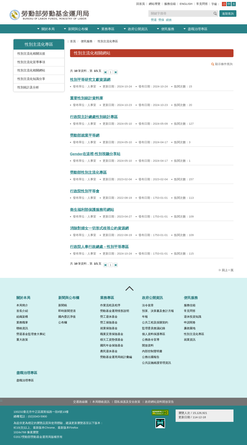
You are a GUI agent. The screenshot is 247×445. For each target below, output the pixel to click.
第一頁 (105, 72)
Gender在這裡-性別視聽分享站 (95, 154)
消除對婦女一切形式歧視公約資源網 (99, 228)
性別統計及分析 (28, 87)
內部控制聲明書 (152, 351)
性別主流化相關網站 (31, 70)
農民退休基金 (109, 351)
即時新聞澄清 (67, 310)
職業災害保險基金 (111, 334)
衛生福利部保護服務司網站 (92, 210)
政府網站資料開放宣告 (159, 401)
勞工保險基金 (109, 322)
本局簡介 (22, 305)
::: (68, 41)
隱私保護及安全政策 (127, 401)
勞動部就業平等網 (84, 135)
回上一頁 (227, 270)
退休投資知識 (192, 316)
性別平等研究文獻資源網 (90, 80)
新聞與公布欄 (78, 29)
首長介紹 (22, 310)
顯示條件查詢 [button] (224, 64)
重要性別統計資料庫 (86, 98)
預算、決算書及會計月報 (158, 310)
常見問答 (202, 3)
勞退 (154, 19)
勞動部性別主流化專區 (88, 172)
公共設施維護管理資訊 (156, 362)
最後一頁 (115, 72)
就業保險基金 (109, 328)
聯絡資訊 (22, 328)
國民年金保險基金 (111, 345)
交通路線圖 (80, 401)
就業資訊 (189, 339)
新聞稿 (62, 305)
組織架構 (22, 316)
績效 (169, 19)
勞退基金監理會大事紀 (30, 334)
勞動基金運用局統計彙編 (116, 357)
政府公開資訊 (138, 29)
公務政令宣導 (150, 339)
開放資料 (148, 345)
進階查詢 (228, 13)
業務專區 (107, 29)
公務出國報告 (150, 357)
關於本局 (48, 29)
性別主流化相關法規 (31, 53)
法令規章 (148, 305)
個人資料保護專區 (153, 334)
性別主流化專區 (108, 41)
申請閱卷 (189, 322)
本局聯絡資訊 (101, 401)
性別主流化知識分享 (31, 78)
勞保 (161, 19)
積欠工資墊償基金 (111, 339)
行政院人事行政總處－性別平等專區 (99, 247)
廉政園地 (189, 328)
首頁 (73, 41)
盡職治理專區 (197, 29)
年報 (145, 316)
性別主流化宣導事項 (31, 62)
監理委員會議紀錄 (153, 328)
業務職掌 (22, 322)
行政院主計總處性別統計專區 (94, 117)
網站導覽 (154, 3)
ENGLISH (186, 3)
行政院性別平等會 (84, 191)
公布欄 (62, 322)
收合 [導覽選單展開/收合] (129, 288)
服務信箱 (170, 3)
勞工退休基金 (109, 316)
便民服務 (167, 29)
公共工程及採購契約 (155, 322)
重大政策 (22, 339)
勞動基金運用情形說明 (114, 310)
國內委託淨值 (67, 316)
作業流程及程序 (110, 305)
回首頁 (140, 3)
